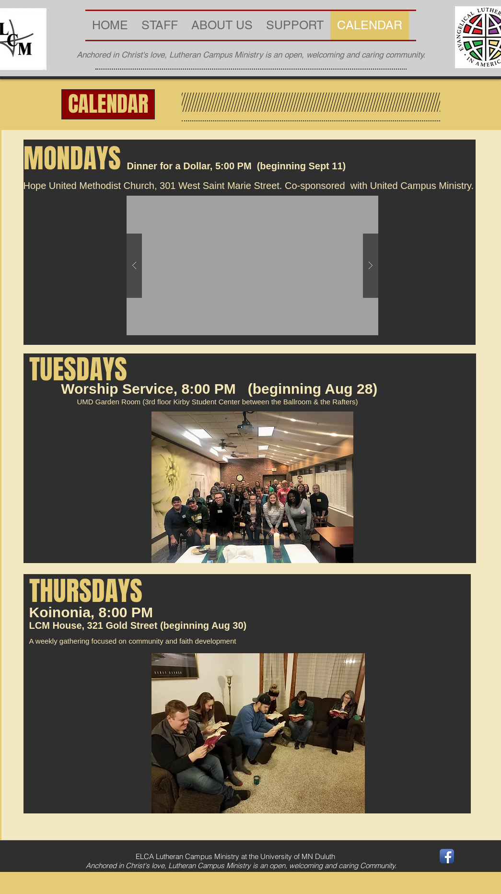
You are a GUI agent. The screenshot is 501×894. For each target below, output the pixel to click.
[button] (108, 104)
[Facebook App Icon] (447, 856)
